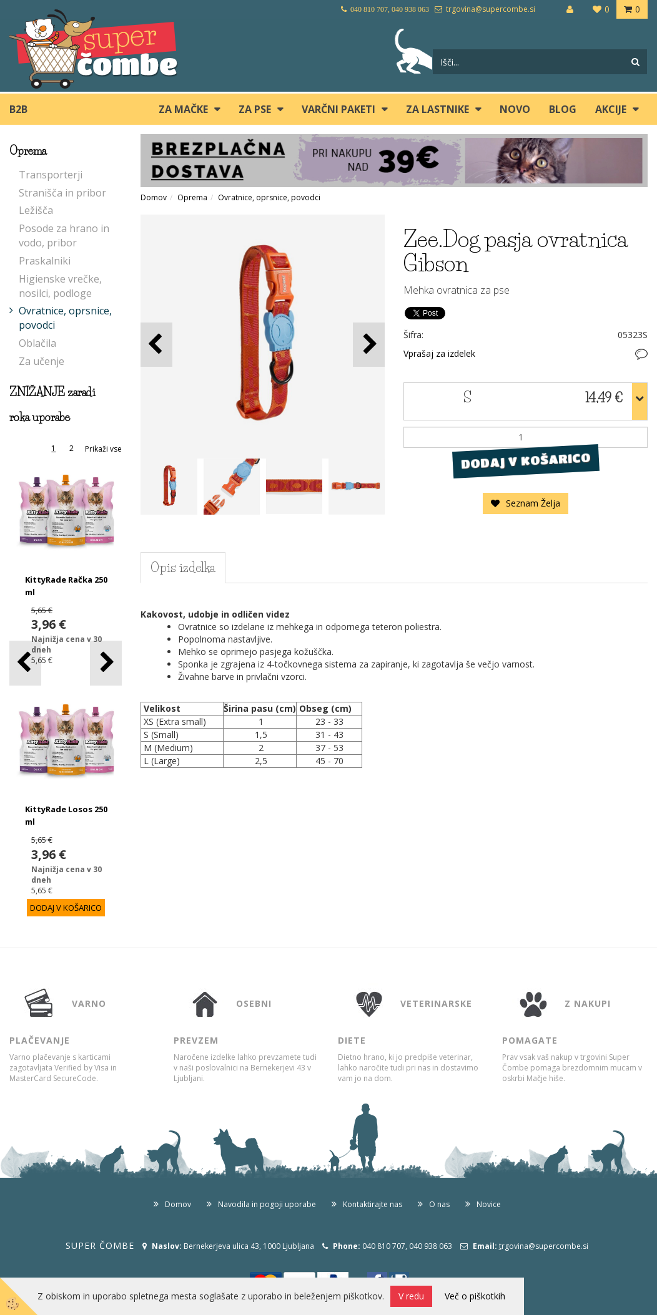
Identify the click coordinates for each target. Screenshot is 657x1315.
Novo (515, 109)
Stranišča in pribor (62, 193)
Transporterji (50, 175)
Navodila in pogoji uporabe (267, 1204)
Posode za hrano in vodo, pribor (64, 235)
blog (562, 109)
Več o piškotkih (475, 1296)
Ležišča (36, 210)
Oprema (192, 197)
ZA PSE (255, 109)
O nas (439, 1204)
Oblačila (37, 343)
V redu (411, 1296)
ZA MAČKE (183, 109)
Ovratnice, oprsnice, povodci (65, 318)
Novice (489, 1204)
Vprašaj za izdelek (439, 353)
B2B (18, 109)
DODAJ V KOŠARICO (525, 460)
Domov (154, 197)
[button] (106, 663)
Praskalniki (45, 261)
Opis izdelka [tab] (183, 567)
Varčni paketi (338, 109)
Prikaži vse (103, 449)
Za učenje (41, 361)
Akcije (610, 109)
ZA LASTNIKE (437, 109)
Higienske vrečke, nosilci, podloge (60, 286)
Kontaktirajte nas (372, 1204)
